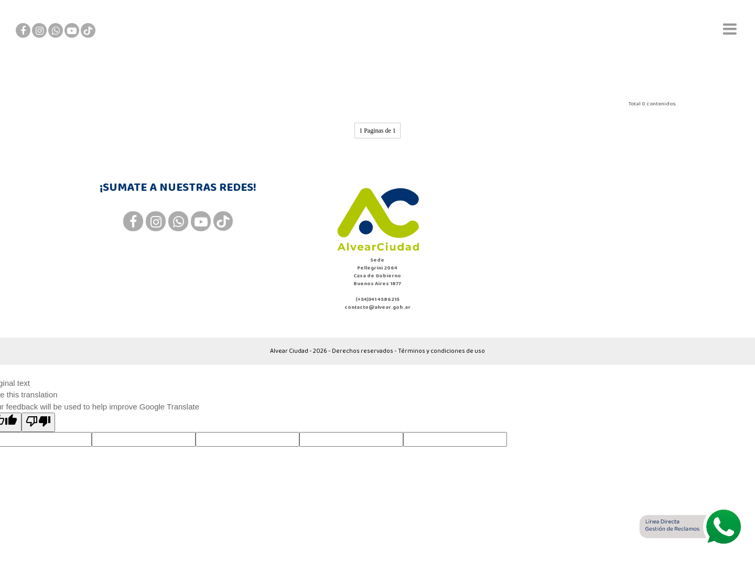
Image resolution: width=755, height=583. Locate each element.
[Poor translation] (38, 422)
